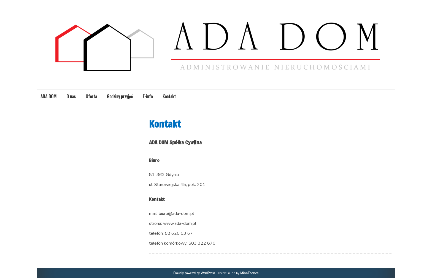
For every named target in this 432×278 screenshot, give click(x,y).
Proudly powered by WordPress (194, 273)
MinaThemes (249, 273)
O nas (71, 96)
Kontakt (169, 96)
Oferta (91, 96)
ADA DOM (48, 96)
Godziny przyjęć (120, 96)
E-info (148, 96)
